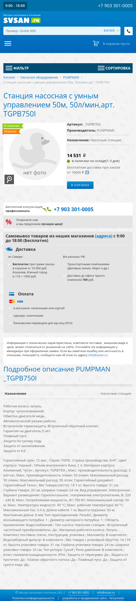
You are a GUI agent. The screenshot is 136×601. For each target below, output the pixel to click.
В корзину (80, 185)
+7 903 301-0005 (78, 592)
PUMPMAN (71, 77)
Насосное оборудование (39, 77)
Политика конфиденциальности (33, 598)
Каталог (9, 77)
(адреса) (103, 236)
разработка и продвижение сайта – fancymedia (93, 598)
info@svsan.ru (106, 592)
